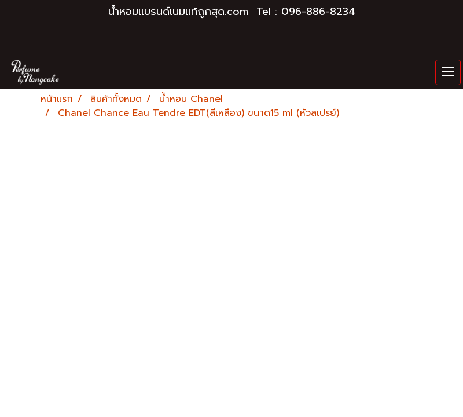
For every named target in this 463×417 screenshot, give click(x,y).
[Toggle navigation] (448, 72)
